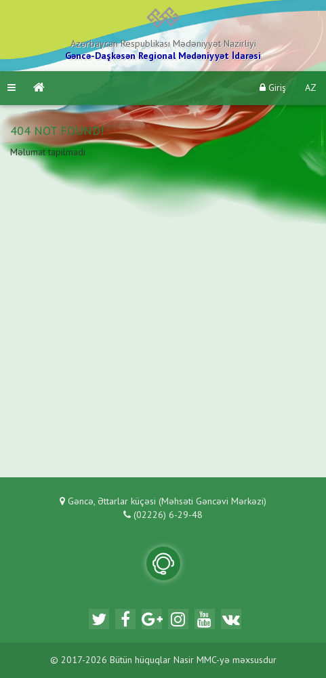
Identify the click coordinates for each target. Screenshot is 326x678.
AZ (311, 88)
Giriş (273, 88)
